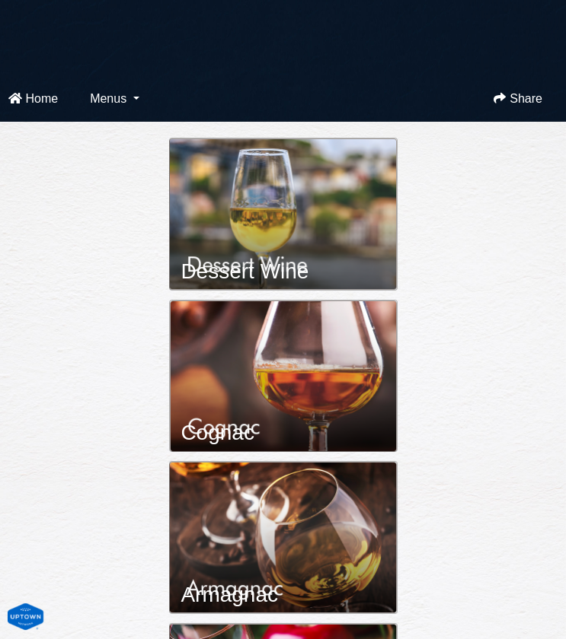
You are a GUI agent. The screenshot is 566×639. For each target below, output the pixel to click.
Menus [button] (110, 98)
